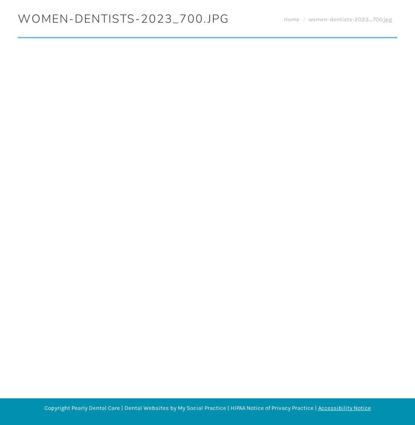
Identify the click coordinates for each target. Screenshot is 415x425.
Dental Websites (146, 408)
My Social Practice (201, 408)
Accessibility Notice (344, 408)
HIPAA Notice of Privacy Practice (272, 408)
